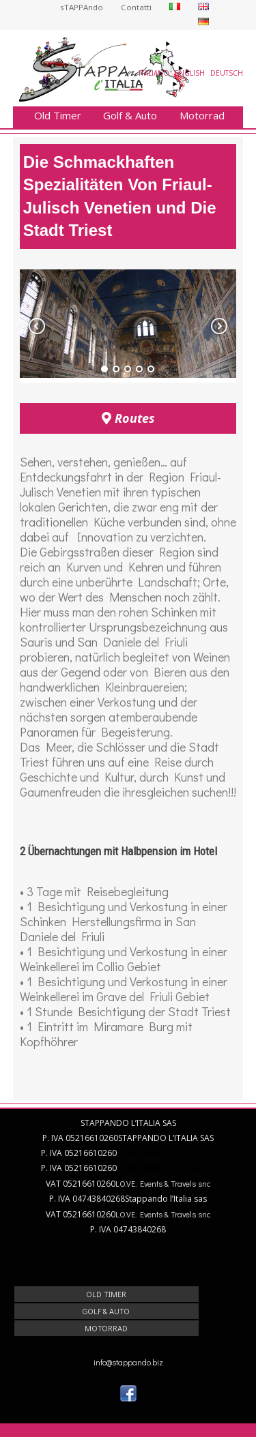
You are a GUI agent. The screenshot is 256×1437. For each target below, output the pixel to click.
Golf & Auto (130, 116)
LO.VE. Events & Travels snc (162, 1183)
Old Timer (57, 116)
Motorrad (202, 116)
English (190, 73)
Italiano (154, 73)
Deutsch (226, 73)
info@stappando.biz (128, 1362)
